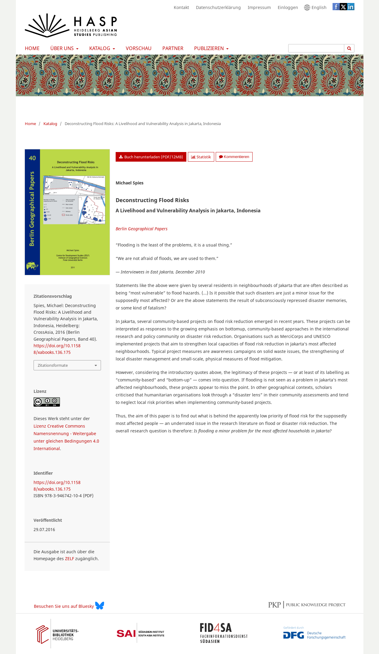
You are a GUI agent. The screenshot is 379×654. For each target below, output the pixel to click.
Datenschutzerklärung (217, 7)
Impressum (258, 7)
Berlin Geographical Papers (141, 228)
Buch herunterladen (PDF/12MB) (153, 157)
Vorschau (137, 48)
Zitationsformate (53, 365)
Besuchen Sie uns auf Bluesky (69, 606)
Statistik (201, 157)
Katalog (99, 48)
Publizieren (208, 48)
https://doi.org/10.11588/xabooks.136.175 (57, 349)
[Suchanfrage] (316, 48)
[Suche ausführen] (349, 48)
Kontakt (180, 7)
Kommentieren (234, 156)
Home (31, 48)
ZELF (69, 558)
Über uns (61, 48)
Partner (171, 48)
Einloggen (286, 7)
